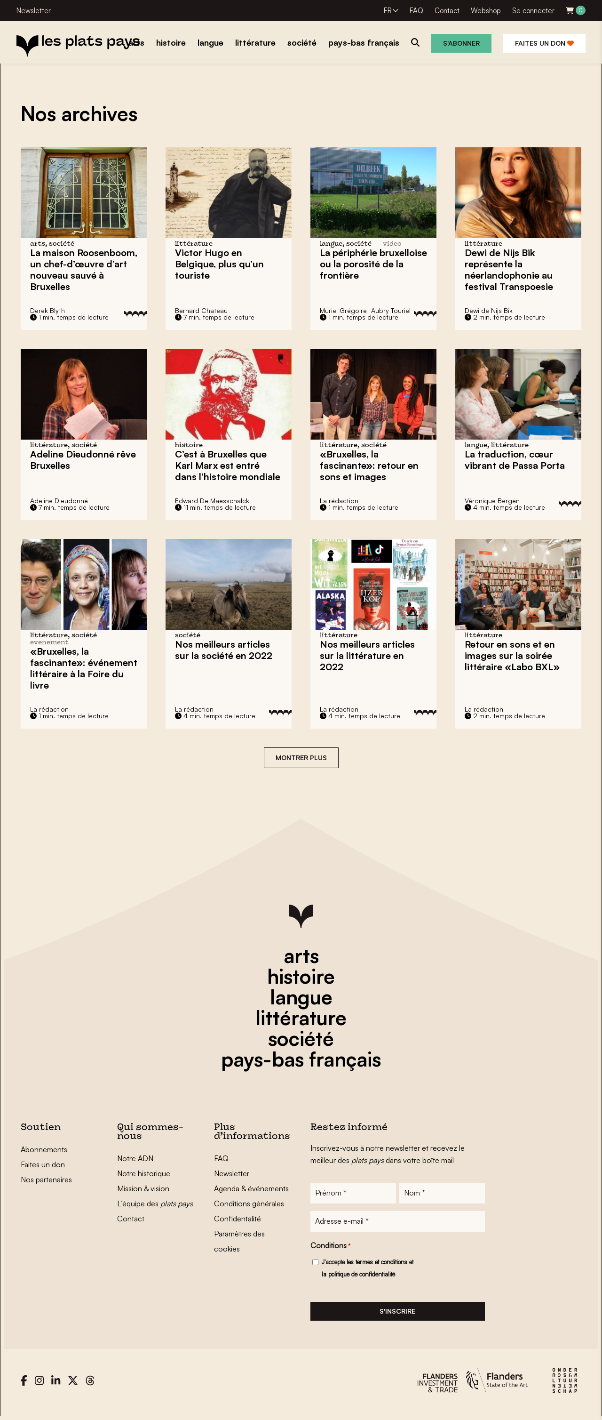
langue (301, 997)
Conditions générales (249, 1203)
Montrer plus (301, 758)
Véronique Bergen (492, 501)
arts (301, 955)
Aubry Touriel (391, 310)
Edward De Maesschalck (212, 501)
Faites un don (544, 43)
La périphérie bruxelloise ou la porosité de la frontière (373, 264)
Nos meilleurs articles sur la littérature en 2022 (367, 655)
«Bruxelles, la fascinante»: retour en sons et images (369, 465)
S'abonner (461, 43)
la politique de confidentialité (358, 1276)
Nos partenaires (46, 1179)
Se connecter (533, 10)
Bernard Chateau (201, 310)
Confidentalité (237, 1218)
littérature (301, 1017)
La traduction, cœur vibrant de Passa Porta (515, 459)
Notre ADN (135, 1158)
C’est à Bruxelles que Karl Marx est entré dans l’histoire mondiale (227, 465)
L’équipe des (155, 1203)
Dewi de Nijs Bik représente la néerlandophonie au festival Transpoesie (509, 269)
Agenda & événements (251, 1188)
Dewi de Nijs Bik (489, 310)
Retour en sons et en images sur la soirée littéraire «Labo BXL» (512, 655)
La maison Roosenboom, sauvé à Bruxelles (83, 269)
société (301, 1038)
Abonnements (44, 1149)
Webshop (486, 10)
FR (388, 10)
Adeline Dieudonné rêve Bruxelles (83, 459)
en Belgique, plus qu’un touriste (219, 264)
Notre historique (143, 1173)
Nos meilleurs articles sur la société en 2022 (223, 649)
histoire (301, 976)
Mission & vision (143, 1188)
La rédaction (339, 501)
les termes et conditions (377, 1264)
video (392, 244)
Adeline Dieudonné (59, 501)
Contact (447, 10)
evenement (49, 643)
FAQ (416, 10)
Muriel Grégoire (343, 310)
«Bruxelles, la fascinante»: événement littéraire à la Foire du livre (83, 668)
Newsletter (33, 10)
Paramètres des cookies (239, 1241)
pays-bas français (301, 1059)
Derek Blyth (47, 310)
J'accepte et (367, 1270)
